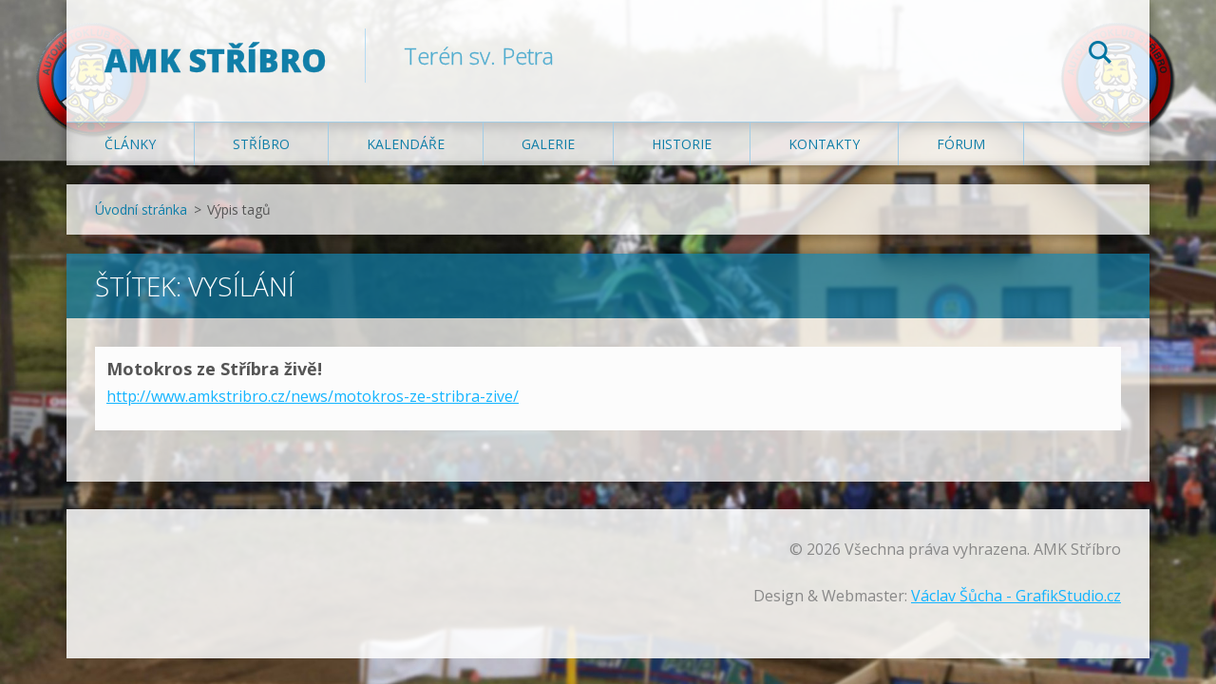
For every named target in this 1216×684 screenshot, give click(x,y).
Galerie (548, 144)
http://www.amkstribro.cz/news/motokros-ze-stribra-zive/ (312, 396)
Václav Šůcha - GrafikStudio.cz (1016, 595)
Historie (682, 144)
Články (130, 144)
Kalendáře (406, 144)
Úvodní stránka (141, 209)
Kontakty (824, 144)
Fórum (961, 144)
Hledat (1100, 55)
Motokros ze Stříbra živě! (214, 368)
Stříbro (261, 144)
